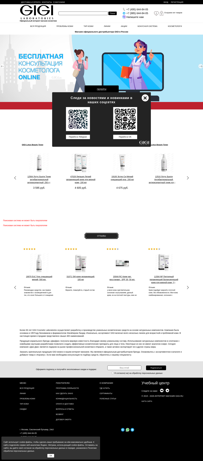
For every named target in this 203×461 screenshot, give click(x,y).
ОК (50, 456)
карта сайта (147, 401)
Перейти (101, 89)
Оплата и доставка (65, 404)
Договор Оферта (63, 420)
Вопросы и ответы (65, 409)
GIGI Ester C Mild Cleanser (116, 145)
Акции (124, 26)
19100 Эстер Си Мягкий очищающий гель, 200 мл (122, 178)
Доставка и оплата (30, 2)
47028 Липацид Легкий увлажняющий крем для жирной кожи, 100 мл (80, 179)
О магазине (59, 2)
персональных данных (152, 373)
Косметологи (175, 26)
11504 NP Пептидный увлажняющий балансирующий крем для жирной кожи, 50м (164, 279)
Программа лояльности (67, 388)
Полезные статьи (108, 399)
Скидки (23, 409)
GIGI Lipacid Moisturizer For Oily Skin (79, 145)
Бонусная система (147, 26)
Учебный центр (155, 383)
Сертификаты (106, 393)
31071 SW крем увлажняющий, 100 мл (81, 278)
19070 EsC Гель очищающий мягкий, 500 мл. (39, 278)
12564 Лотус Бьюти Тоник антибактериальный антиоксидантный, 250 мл (39, 179)
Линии (107, 26)
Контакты (47, 2)
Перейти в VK (125, 137)
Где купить (105, 388)
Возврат (60, 414)
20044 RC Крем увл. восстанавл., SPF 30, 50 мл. (122, 278)
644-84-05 (137, 9)
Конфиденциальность (66, 399)
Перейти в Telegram (78, 137)
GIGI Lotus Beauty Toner (32, 145)
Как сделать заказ (64, 393)
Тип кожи (88, 26)
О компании (106, 383)
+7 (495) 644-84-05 (28, 433)
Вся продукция (38, 26)
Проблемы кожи (65, 26)
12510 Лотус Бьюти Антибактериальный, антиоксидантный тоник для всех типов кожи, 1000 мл (164, 179)
